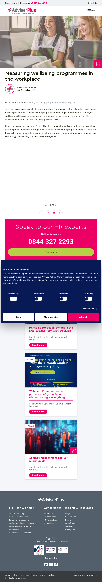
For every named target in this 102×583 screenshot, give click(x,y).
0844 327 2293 (39, 3)
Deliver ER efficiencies (18, 518)
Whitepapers (70, 530)
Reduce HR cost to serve (20, 527)
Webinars (69, 527)
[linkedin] (51, 565)
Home (8, 102)
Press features (71, 524)
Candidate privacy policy (16, 579)
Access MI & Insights (17, 514)
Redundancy (49, 524)
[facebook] (56, 565)
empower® (48, 514)
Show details (88, 309)
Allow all (83, 317)
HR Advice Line (50, 521)
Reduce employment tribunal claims (24, 524)
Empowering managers (19, 521)
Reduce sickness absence (20, 534)
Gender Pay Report (28, 576)
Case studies (70, 518)
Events (68, 521)
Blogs (67, 514)
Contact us (51, 252)
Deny (18, 317)
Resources (18, 102)
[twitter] (46, 565)
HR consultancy (50, 518)
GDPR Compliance (48, 576)
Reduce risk (14, 530)
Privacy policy (11, 576)
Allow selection (51, 317)
